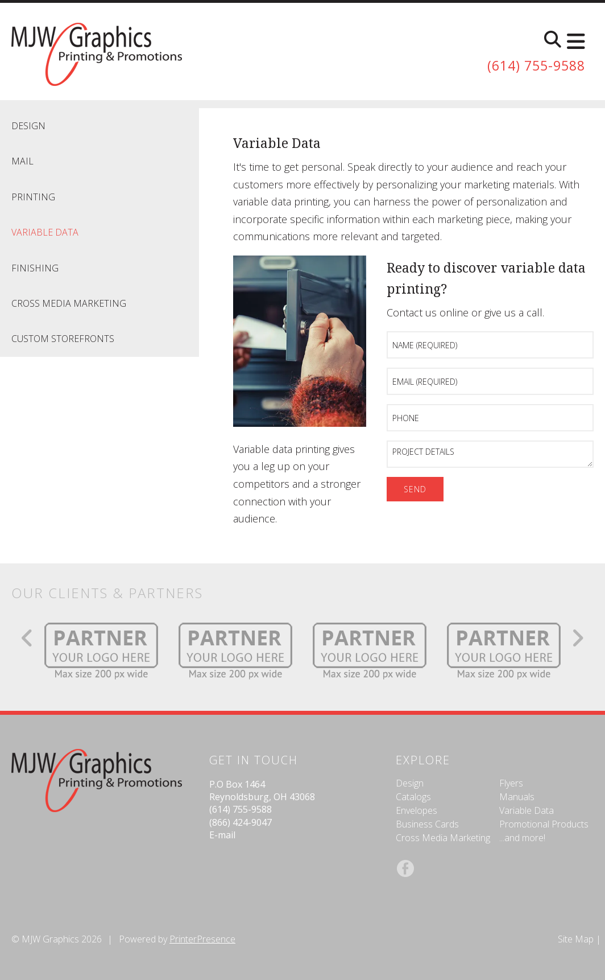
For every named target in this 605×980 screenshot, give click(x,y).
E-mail (222, 835)
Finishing (35, 268)
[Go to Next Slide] (577, 638)
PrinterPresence (202, 939)
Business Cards (427, 824)
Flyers (511, 783)
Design (28, 126)
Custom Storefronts (62, 338)
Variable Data (44, 232)
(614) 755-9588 (533, 65)
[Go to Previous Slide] (27, 638)
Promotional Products (544, 824)
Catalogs (413, 796)
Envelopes (416, 810)
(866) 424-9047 (240, 822)
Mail (22, 161)
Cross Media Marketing (68, 303)
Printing (33, 197)
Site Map (576, 939)
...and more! (522, 837)
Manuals (516, 796)
